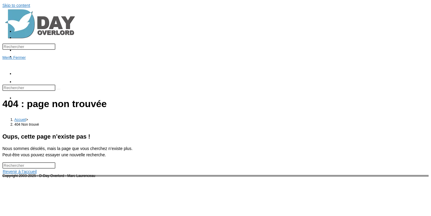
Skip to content (16, 5)
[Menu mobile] (14, 57)
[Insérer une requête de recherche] (28, 47)
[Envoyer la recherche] (59, 89)
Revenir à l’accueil (20, 171)
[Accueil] (20, 120)
